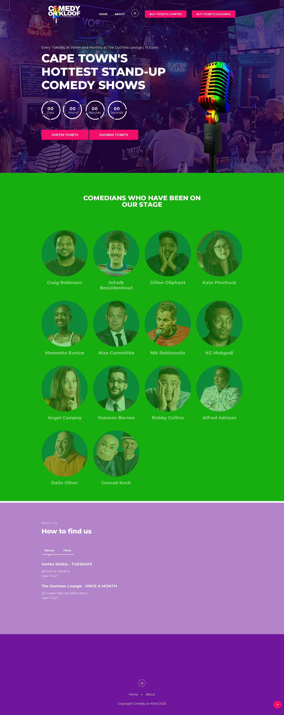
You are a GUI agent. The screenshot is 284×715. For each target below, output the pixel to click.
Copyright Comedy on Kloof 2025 (142, 703)
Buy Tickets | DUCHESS (214, 14)
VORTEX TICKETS (65, 135)
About (120, 14)
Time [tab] (67, 552)
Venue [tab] (49, 552)
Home (103, 14)
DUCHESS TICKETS (114, 135)
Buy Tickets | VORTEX (166, 14)
